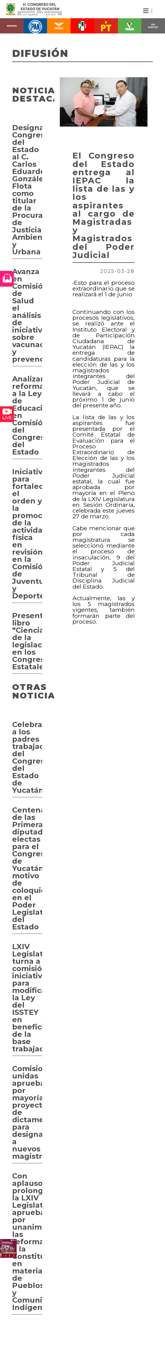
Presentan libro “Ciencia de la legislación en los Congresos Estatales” (27, 641)
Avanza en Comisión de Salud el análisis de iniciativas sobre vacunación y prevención (27, 315)
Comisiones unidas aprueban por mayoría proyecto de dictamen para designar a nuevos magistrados (27, 1112)
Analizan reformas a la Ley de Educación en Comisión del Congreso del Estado (27, 415)
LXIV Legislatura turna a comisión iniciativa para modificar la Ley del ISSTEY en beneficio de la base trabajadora (27, 997)
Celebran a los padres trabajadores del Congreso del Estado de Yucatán (27, 757)
